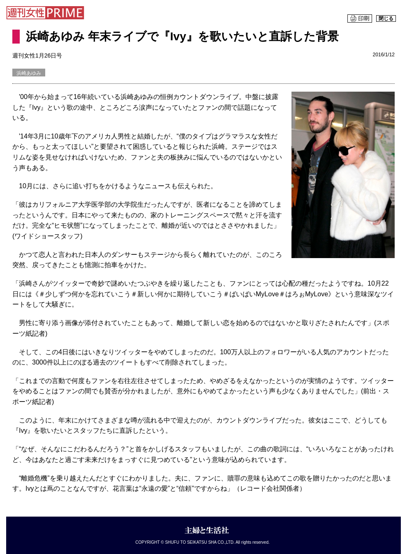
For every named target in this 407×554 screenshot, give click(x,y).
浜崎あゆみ (28, 73)
